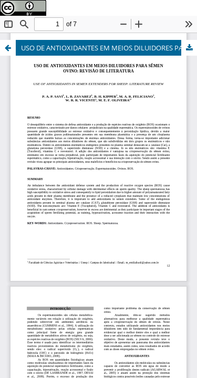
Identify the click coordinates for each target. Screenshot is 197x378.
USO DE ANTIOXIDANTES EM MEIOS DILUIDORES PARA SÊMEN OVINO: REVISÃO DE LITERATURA (109, 47)
